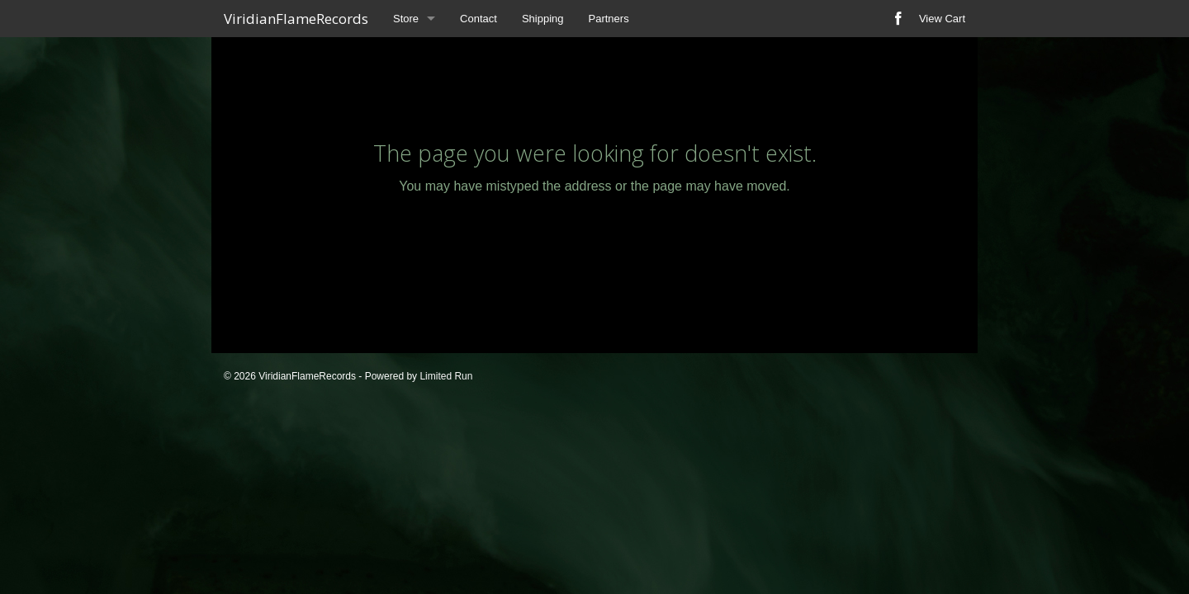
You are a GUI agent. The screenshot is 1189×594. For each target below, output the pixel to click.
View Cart (942, 18)
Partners (609, 18)
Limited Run (445, 376)
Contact (478, 18)
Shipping (543, 18)
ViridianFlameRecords (296, 18)
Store (406, 18)
